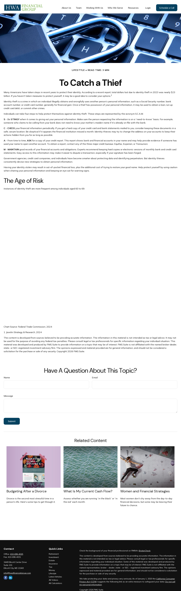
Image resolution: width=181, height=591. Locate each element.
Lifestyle (52, 571)
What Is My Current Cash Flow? (87, 489)
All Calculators (55, 581)
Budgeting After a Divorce (27, 489)
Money (52, 568)
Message (8, 393)
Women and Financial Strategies (145, 489)
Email (95, 375)
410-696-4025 (16, 552)
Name (7, 375)
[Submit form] (12, 419)
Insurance (53, 561)
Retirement (54, 552)
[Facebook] (5, 576)
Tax (50, 565)
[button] (66, 5)
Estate (52, 558)
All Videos (53, 578)
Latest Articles (55, 574)
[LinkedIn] (10, 576)
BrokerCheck (144, 548)
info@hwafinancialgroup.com (17, 571)
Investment (54, 555)
